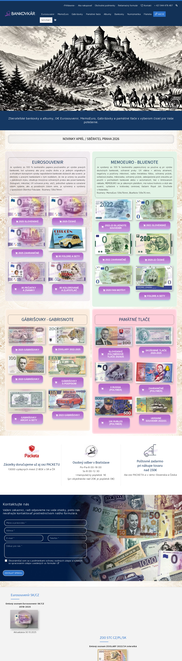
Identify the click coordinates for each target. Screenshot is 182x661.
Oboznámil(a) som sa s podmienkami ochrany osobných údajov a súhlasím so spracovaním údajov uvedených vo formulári (45, 561)
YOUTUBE (161, 613)
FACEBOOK (161, 603)
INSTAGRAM (161, 608)
